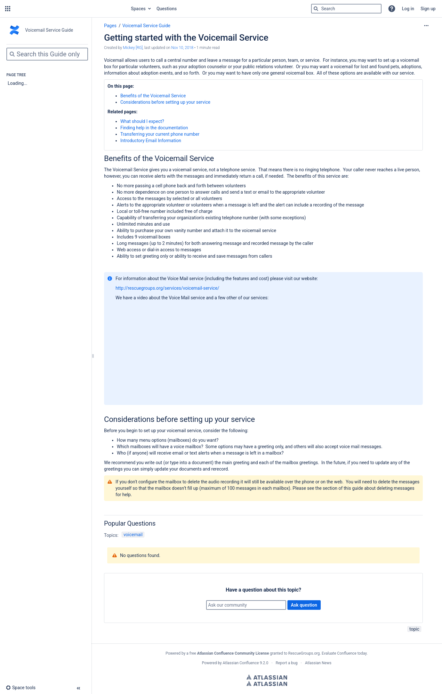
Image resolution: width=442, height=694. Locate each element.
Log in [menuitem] (408, 8)
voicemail (133, 534)
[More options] (426, 25)
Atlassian (266, 677)
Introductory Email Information (150, 140)
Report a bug (286, 663)
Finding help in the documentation (154, 127)
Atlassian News (318, 663)
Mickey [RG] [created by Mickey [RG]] (132, 47)
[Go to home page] (70, 9)
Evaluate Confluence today (344, 653)
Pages (110, 25)
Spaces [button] (138, 8)
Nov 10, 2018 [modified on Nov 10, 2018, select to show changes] (182, 47)
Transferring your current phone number (159, 134)
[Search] (315, 8)
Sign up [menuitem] (428, 8)
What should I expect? (142, 121)
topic (414, 629)
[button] (7, 8)
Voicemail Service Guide (146, 25)
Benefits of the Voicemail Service (153, 95)
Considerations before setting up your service (165, 102)
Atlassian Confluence (241, 663)
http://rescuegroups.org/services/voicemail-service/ (167, 288)
